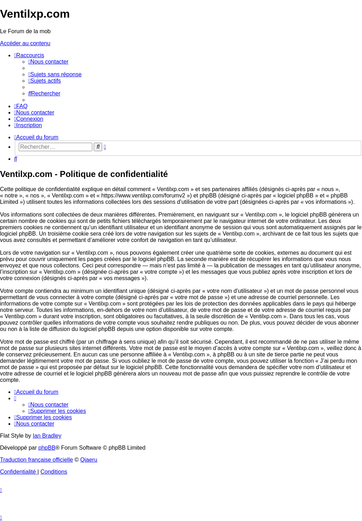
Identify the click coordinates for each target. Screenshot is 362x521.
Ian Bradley (47, 436)
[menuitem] (48, 62)
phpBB (47, 448)
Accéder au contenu (25, 43)
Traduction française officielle (36, 460)
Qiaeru (88, 460)
